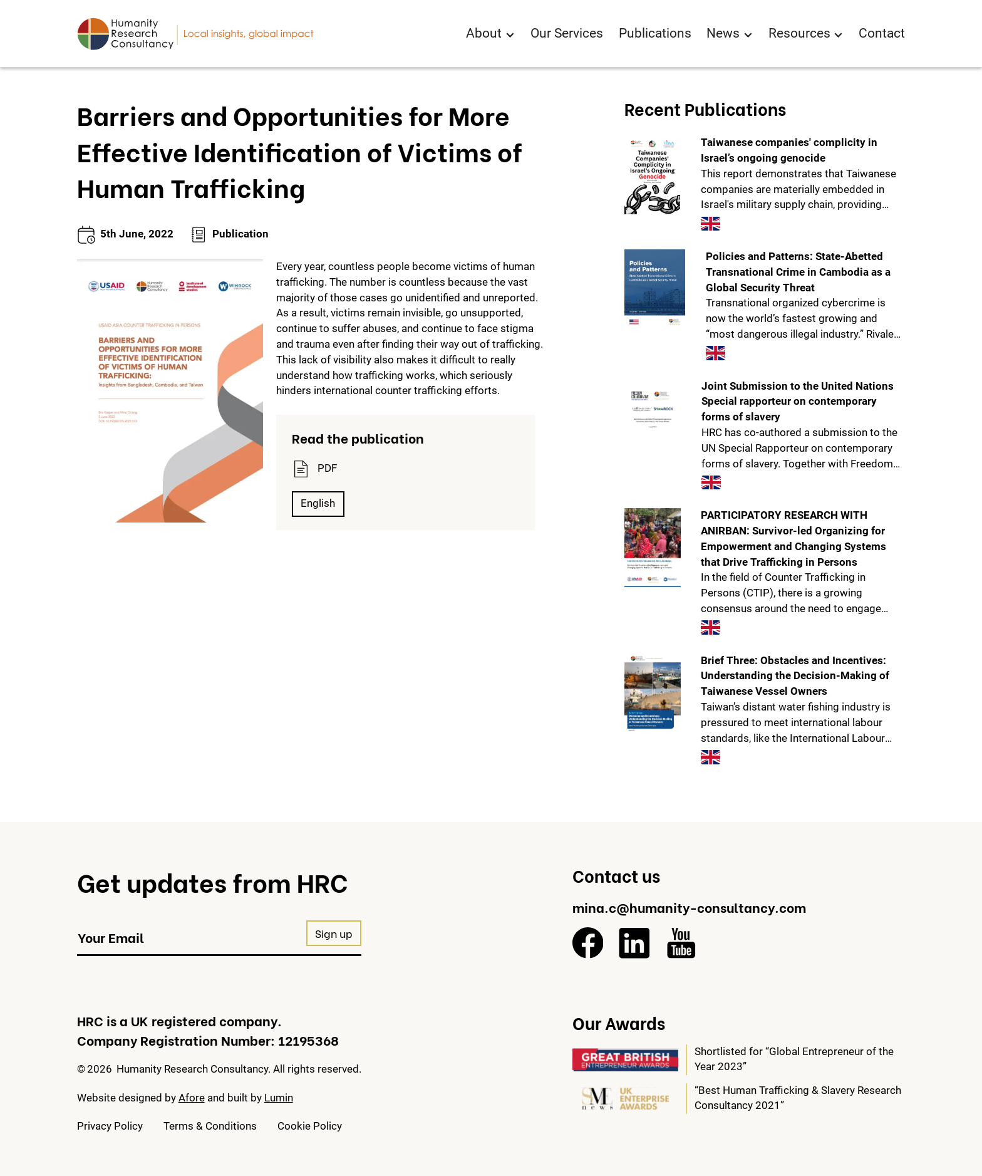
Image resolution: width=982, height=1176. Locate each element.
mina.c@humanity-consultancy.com (689, 906)
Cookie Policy (309, 1126)
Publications (655, 33)
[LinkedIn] (634, 943)
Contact (882, 33)
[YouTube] (681, 943)
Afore (191, 1098)
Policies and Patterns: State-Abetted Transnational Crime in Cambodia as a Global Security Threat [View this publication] (798, 272)
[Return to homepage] (195, 33)
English (318, 503)
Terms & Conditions (210, 1126)
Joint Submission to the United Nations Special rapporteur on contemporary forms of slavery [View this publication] (797, 402)
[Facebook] (588, 943)
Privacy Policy (110, 1126)
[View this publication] (652, 174)
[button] (490, 34)
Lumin (278, 1098)
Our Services (566, 33)
